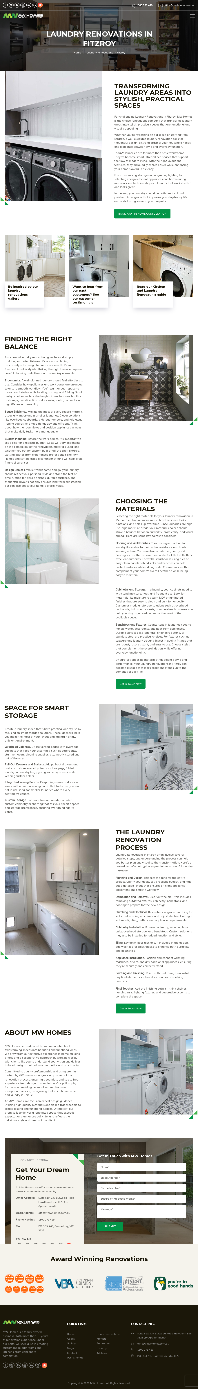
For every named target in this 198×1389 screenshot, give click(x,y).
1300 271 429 (144, 5)
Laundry (102, 1350)
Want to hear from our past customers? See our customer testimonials (86, 294)
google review (34, 5)
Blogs (70, 1350)
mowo (40, 5)
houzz (16, 5)
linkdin (28, 5)
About (71, 1340)
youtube (22, 5)
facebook (5, 5)
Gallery (71, 1345)
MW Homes (26, 1077)
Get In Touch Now (130, 684)
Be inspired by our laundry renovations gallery (20, 292)
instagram (11, 5)
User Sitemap (75, 1359)
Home (77, 52)
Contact (72, 1354)
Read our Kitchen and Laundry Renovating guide (152, 292)
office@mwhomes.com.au (179, 5)
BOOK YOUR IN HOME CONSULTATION (142, 213)
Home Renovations (108, 1336)
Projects (101, 1340)
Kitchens (102, 1354)
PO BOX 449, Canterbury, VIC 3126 (56, 1230)
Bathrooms (103, 1345)
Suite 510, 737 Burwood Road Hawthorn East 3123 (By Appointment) (56, 1203)
